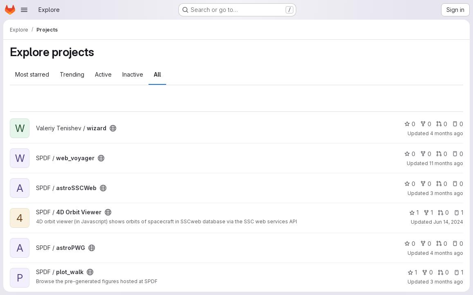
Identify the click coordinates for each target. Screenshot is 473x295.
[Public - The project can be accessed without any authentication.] (113, 128)
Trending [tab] (72, 74)
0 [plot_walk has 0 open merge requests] (443, 272)
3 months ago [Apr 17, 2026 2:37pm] (446, 282)
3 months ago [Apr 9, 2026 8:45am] (446, 193)
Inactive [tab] (132, 74)
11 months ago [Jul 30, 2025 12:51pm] (446, 163)
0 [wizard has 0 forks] (425, 123)
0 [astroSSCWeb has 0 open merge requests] (441, 183)
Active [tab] (103, 74)
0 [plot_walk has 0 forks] (427, 272)
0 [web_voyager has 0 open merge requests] (441, 153)
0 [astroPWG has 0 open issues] (457, 243)
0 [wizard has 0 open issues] (457, 123)
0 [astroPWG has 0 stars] (409, 243)
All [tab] (157, 74)
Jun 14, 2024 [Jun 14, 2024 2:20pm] (448, 222)
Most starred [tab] (32, 74)
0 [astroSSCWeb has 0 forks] (425, 183)
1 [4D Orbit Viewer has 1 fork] (428, 212)
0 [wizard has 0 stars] (409, 123)
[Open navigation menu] (24, 9)
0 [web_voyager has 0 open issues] (457, 153)
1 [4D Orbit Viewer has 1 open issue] (458, 212)
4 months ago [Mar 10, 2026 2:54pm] (446, 133)
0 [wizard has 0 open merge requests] (441, 123)
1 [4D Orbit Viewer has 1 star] (414, 212)
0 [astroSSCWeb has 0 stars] (409, 183)
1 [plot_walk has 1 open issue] (458, 272)
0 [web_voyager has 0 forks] (425, 153)
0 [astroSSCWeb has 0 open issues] (457, 183)
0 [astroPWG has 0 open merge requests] (441, 243)
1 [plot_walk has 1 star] (412, 272)
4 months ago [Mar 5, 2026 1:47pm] (446, 253)
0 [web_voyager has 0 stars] (409, 153)
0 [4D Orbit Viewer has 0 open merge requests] (443, 212)
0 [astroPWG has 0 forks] (425, 243)
